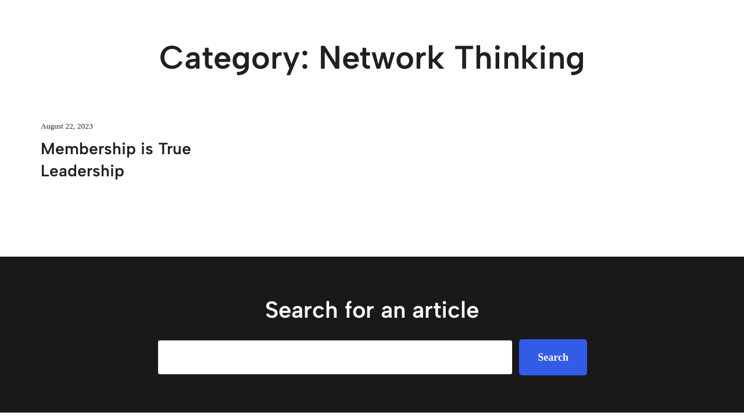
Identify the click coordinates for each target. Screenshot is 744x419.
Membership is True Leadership (116, 159)
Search (553, 357)
